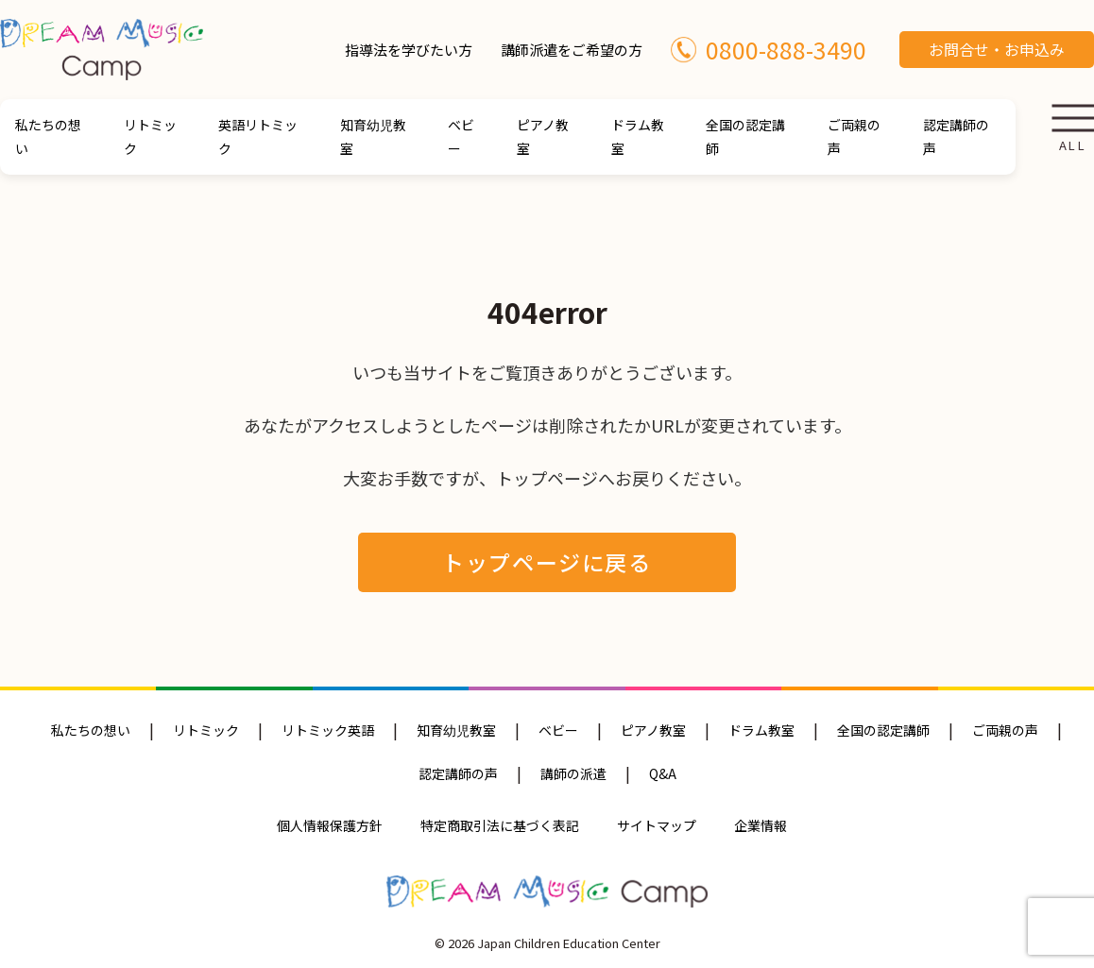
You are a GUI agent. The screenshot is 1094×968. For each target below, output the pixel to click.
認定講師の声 (956, 136)
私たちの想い (48, 136)
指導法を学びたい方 (408, 49)
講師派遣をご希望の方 (571, 49)
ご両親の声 (854, 136)
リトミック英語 (328, 730)
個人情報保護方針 (330, 825)
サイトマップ (656, 825)
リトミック (150, 136)
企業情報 (760, 825)
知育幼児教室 (373, 136)
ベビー (461, 136)
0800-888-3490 (768, 49)
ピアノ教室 (543, 136)
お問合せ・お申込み (997, 49)
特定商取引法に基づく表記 (499, 825)
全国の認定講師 (745, 136)
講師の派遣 (573, 773)
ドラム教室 (637, 136)
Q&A (662, 773)
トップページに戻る (546, 562)
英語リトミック (258, 136)
